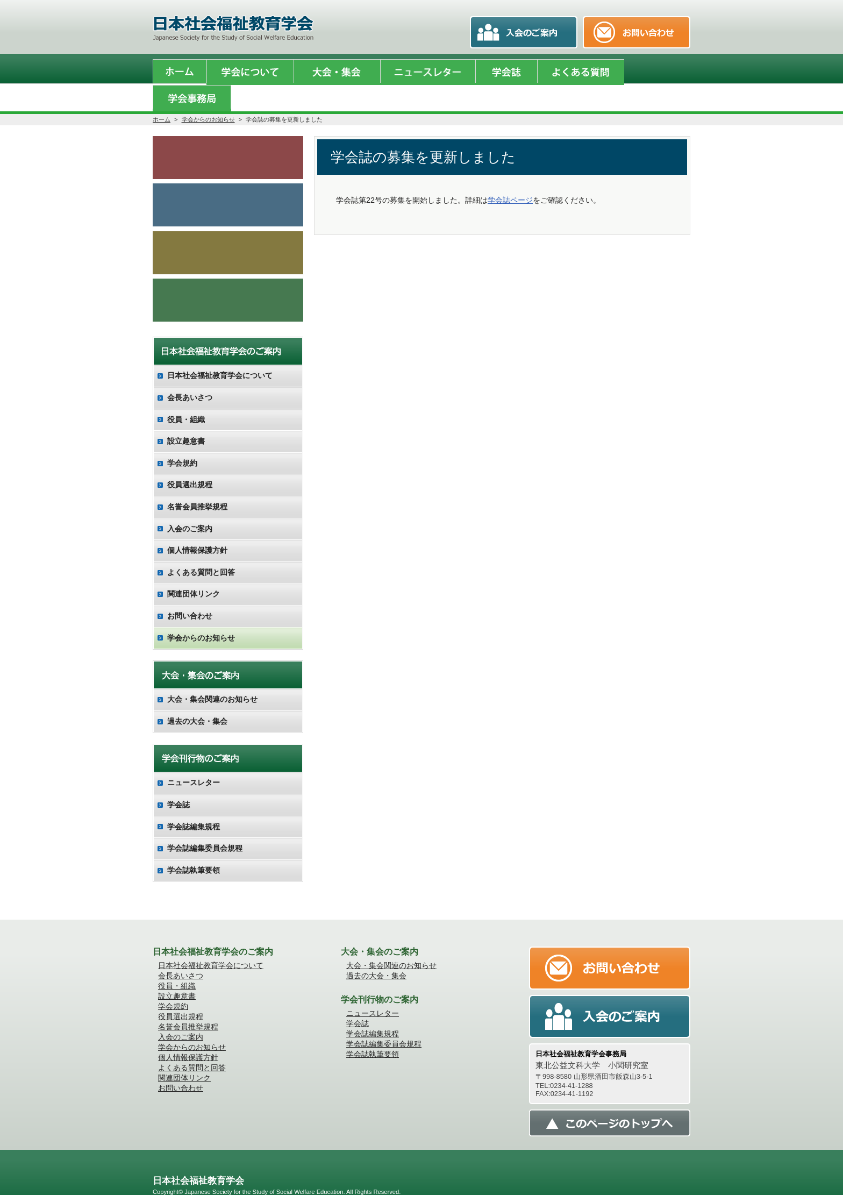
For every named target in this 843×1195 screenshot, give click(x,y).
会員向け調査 (228, 275)
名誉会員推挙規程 (197, 483)
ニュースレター (193, 759)
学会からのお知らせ (208, 92)
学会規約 (182, 439)
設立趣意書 (186, 417)
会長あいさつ (189, 373)
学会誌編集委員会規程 (204, 824)
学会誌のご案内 (228, 178)
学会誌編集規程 (193, 802)
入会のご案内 (228, 226)
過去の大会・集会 (197, 697)
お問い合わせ (189, 592)
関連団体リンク (193, 570)
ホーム (161, 92)
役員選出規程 (189, 461)
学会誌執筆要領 (193, 846)
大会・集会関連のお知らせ (212, 675)
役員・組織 (186, 395)
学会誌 (178, 781)
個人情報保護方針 (197, 526)
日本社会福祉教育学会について (220, 351)
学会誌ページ (510, 172)
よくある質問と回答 (201, 548)
